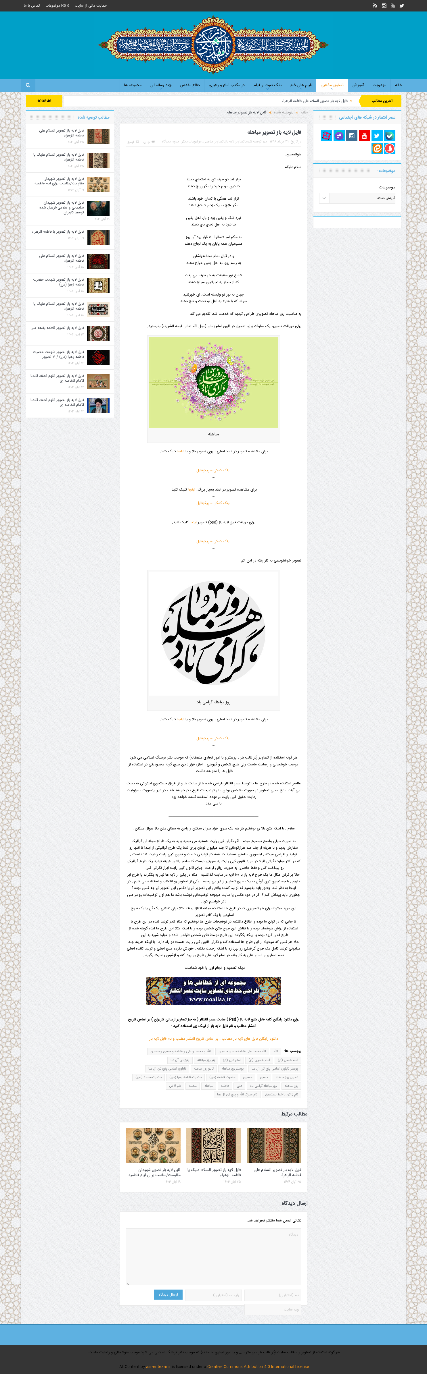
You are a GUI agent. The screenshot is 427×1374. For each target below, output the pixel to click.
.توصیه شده (254, 141)
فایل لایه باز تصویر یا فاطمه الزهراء (58, 232)
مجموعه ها (132, 85)
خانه (398, 85)
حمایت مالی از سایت (91, 6)
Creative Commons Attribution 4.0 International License (258, 1367)
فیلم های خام (301, 85)
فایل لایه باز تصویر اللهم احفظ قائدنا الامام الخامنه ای (57, 378)
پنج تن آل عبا (180, 1060)
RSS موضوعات (57, 6)
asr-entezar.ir (158, 1367)
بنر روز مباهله (206, 1060)
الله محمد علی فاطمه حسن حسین (242, 1051)
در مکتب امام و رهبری (227, 85)
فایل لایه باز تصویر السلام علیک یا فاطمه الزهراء (214, 1173)
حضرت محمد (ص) (148, 1077)
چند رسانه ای (160, 85)
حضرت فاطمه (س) (222, 1077)
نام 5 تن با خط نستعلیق (281, 1094)
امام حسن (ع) (288, 1060)
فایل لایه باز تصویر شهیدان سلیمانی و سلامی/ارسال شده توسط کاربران (61, 208)
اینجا (180, 451)
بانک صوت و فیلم (268, 85)
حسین (247, 1077)
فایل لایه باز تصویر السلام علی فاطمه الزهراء (315, 101)
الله (276, 1051)
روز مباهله (291, 1086)
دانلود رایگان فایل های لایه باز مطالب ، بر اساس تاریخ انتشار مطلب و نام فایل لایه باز (213, 1039)
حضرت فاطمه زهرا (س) (185, 1077)
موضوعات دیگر (192, 141)
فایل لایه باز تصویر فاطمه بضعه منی (57, 328)
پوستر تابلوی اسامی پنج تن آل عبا (275, 1069)
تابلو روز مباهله (204, 1069)
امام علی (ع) (232, 1060)
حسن (264, 1077)
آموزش (358, 85)
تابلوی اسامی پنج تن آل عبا (167, 1069)
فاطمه (225, 1086)
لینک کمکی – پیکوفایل (213, 470)
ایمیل (133, 142)
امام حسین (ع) (259, 1060)
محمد (193, 1086)
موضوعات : (385, 187)
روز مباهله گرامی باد (263, 1086)
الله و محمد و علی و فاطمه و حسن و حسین (180, 1051)
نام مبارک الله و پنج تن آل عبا (237, 1094)
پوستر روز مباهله (232, 1069)
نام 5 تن (175, 1086)
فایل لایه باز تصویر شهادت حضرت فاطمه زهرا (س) (58, 282)
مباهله (208, 1086)
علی (239, 1086)
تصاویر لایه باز (234, 141)
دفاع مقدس (190, 85)
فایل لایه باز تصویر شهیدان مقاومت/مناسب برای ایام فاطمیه (155, 1173)
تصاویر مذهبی (332, 85)
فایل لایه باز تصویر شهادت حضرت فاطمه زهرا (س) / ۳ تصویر (58, 354)
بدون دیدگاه (170, 141)
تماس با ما (32, 6)
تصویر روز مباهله (287, 1077)
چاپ (149, 142)
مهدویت (379, 85)
